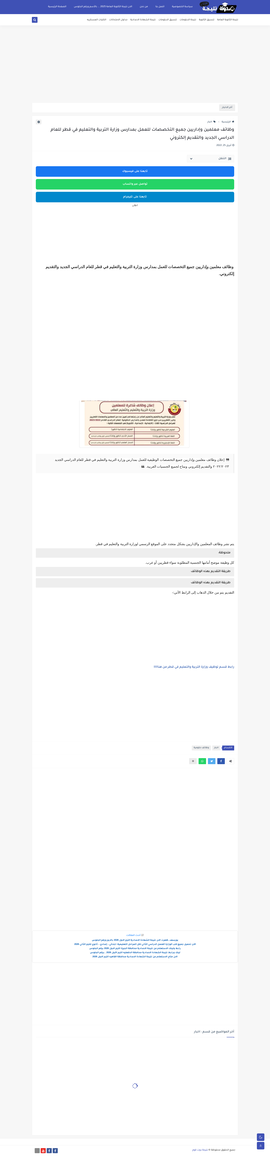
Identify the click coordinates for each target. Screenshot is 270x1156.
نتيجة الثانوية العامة (227, 20)
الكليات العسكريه (96, 20)
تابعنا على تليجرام (135, 197)
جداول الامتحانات (118, 20)
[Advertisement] (135, 73)
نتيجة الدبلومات (188, 20)
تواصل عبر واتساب (135, 184)
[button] (221, 761)
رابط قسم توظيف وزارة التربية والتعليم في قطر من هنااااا (194, 667)
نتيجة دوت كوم (200, 1150)
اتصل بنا (159, 6)
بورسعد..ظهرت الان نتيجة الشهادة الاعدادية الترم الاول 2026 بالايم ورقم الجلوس (135, 940)
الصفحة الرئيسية (57, 6)
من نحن (144, 6)
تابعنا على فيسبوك (135, 171)
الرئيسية (228, 122)
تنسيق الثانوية (206, 20)
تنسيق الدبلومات (167, 20)
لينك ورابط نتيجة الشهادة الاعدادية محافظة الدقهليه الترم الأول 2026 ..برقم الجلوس (135, 953)
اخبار (211, 122)
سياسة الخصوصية (182, 6)
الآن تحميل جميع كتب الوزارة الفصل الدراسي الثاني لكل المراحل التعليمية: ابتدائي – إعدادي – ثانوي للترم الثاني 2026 (135, 944)
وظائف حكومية (201, 748)
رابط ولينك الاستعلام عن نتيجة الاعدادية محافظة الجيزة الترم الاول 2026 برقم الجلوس (135, 948)
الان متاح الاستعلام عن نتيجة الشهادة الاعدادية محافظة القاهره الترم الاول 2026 (135, 957)
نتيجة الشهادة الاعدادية (143, 20)
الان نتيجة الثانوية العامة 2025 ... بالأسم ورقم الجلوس (103, 6)
